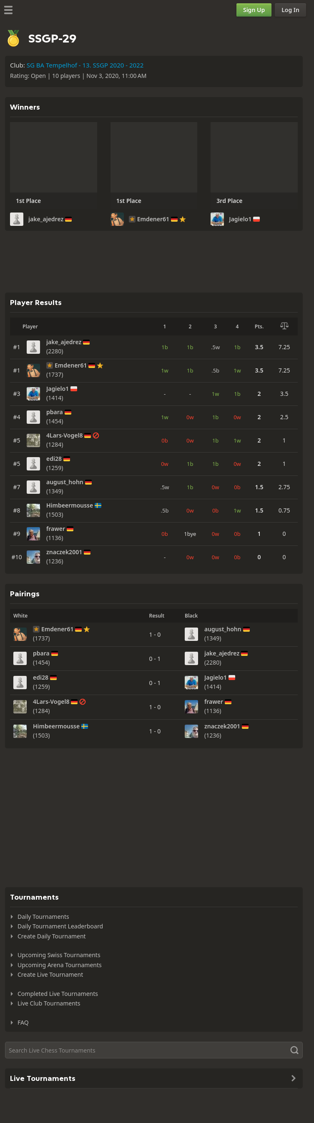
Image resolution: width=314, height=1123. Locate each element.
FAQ (23, 1022)
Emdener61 (153, 219)
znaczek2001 (64, 552)
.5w (215, 347)
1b (164, 347)
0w (190, 417)
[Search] (154, 1050)
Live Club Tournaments (49, 1003)
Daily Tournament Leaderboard (60, 926)
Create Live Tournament (50, 974)
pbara (54, 412)
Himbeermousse (69, 505)
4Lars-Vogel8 (64, 435)
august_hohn (64, 482)
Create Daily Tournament (52, 936)
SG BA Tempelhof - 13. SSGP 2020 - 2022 (85, 65)
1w (164, 370)
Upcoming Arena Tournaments (60, 965)
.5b (215, 370)
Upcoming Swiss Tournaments (59, 955)
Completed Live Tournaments (58, 994)
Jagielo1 (240, 219)
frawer (55, 528)
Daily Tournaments (43, 916)
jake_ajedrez (45, 219)
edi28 (54, 458)
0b (164, 440)
